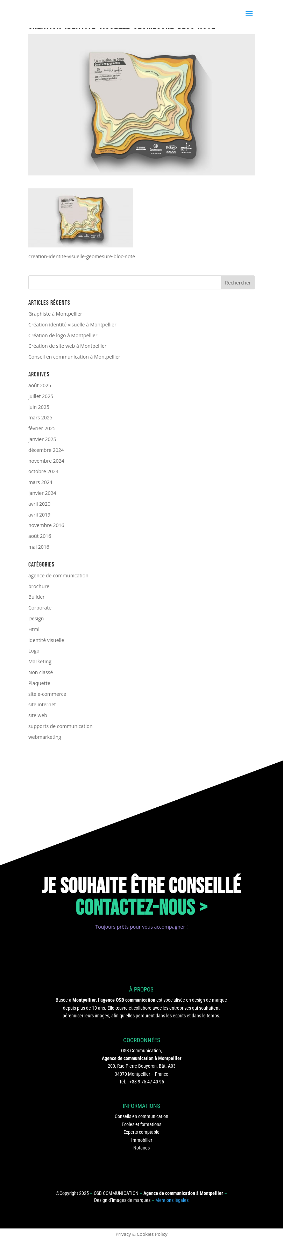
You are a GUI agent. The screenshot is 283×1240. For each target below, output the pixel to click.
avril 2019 (39, 514)
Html (34, 629)
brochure (38, 586)
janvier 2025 (42, 439)
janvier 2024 (42, 493)
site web (37, 715)
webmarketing (44, 737)
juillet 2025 (40, 396)
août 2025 (39, 385)
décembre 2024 (46, 450)
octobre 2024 (43, 471)
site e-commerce (47, 694)
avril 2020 (39, 503)
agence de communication (58, 575)
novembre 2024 (46, 460)
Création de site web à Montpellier (67, 346)
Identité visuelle (46, 640)
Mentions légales (172, 1200)
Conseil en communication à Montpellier (74, 356)
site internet (42, 704)
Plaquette (39, 683)
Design (36, 618)
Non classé (40, 672)
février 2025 (42, 428)
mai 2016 (38, 546)
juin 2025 (38, 407)
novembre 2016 (46, 525)
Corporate (39, 607)
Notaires (141, 1148)
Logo (34, 650)
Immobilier (141, 1140)
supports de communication (60, 726)
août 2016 (39, 536)
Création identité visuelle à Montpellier (72, 324)
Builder (36, 596)
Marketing (39, 661)
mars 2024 (40, 482)
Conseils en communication (141, 1116)
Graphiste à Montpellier (55, 313)
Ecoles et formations (141, 1124)
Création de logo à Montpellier (63, 335)
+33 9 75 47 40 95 (146, 1081)
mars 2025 (40, 417)
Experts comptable (141, 1132)
